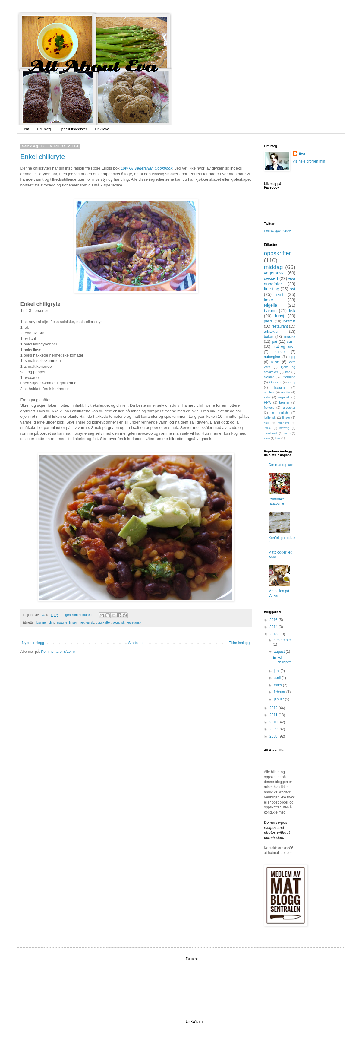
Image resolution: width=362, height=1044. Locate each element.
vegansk (118, 622)
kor (287, 372)
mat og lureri (284, 346)
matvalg (284, 428)
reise (275, 362)
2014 (274, 627)
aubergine (272, 357)
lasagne (61, 622)
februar (280, 692)
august (279, 651)
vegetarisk (133, 622)
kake (268, 299)
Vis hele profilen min (309, 161)
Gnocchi (275, 382)
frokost (269, 407)
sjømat (269, 377)
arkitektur (271, 331)
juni (277, 671)
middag (273, 267)
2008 (274, 736)
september (282, 640)
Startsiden (136, 643)
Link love (102, 129)
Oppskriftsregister (73, 129)
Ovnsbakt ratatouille (276, 501)
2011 (274, 715)
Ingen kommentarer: (78, 615)
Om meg (44, 129)
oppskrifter (103, 622)
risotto (285, 392)
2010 (274, 722)
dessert (271, 278)
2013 (274, 634)
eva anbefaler (280, 281)
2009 (274, 729)
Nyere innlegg (33, 643)
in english (280, 412)
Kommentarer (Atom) (58, 651)
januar (279, 699)
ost (292, 289)
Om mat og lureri (282, 465)
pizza (287, 433)
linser (73, 622)
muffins (269, 392)
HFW (268, 402)
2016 (274, 620)
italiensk (270, 417)
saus (267, 438)
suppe (280, 352)
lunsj (279, 315)
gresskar (289, 407)
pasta (268, 321)
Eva (302, 153)
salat (267, 397)
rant (279, 294)
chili (51, 622)
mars (278, 685)
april (278, 678)
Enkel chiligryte (42, 156)
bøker (268, 337)
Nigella (270, 305)
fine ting (271, 289)
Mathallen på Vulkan (279, 593)
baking (270, 310)
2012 (274, 708)
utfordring (288, 377)
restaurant (280, 326)
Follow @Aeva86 (277, 231)
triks (278, 438)
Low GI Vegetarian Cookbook (146, 168)
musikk (289, 337)
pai (274, 341)
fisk (292, 310)
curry (291, 382)
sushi (291, 341)
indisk (268, 428)
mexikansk (86, 622)
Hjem (25, 129)
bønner (41, 622)
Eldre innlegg (239, 643)
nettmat (289, 321)
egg (292, 357)
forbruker (283, 422)
